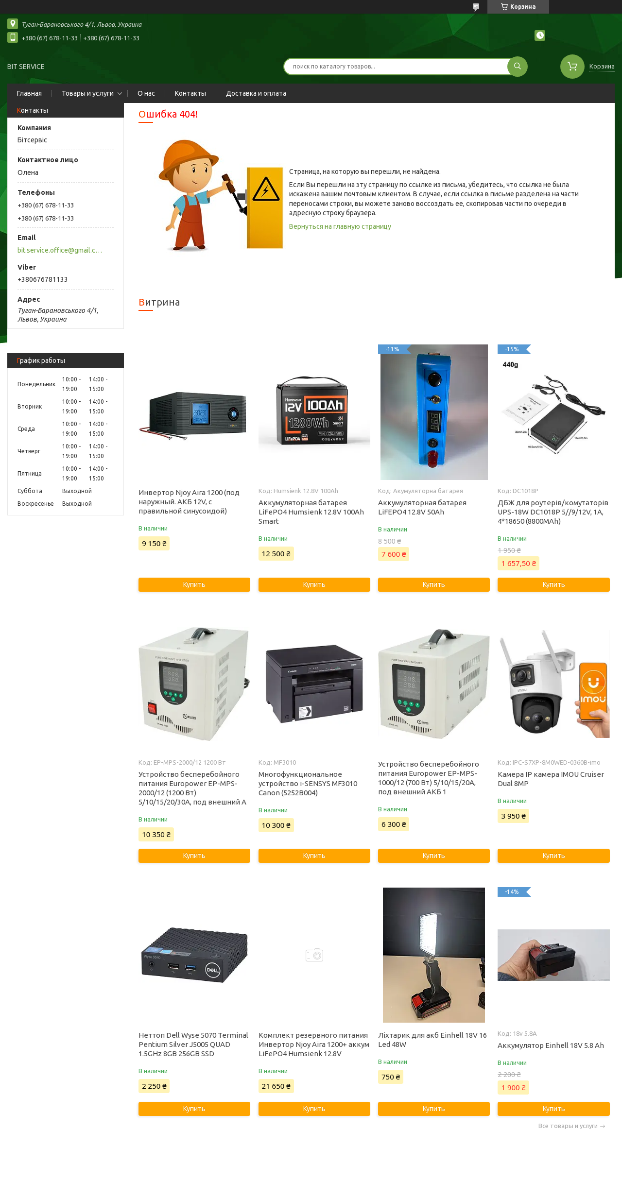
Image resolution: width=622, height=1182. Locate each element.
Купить (194, 584)
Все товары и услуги (568, 1126)
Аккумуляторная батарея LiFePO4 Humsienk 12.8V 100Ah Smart (311, 511)
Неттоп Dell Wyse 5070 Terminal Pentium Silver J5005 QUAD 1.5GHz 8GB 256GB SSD (193, 1044)
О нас (146, 93)
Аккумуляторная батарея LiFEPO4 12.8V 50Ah (422, 507)
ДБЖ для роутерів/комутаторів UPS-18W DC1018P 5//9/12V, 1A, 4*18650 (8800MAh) (553, 511)
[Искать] (517, 66)
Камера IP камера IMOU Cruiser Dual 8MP (551, 779)
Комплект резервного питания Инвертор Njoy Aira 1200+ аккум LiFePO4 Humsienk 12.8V (314, 1044)
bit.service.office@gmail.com (60, 250)
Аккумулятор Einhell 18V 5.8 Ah (551, 1045)
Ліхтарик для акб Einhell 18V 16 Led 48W (432, 1039)
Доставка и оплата (256, 93)
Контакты (190, 93)
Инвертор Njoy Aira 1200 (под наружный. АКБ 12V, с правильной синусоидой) (189, 501)
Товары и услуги (88, 93)
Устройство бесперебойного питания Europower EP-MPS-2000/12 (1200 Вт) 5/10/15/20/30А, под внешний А (192, 788)
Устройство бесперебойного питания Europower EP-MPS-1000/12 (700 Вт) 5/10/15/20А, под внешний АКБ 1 (428, 778)
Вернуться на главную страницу (340, 226)
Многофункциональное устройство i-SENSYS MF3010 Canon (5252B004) (308, 783)
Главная (29, 93)
